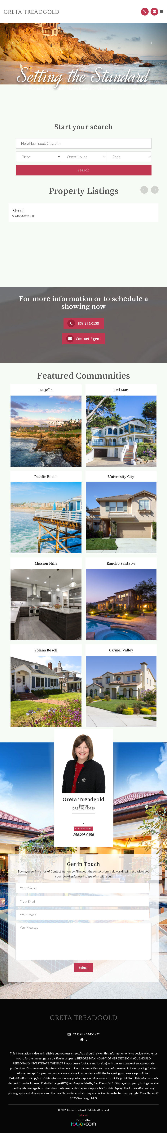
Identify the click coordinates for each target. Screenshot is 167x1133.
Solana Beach (46, 646)
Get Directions (83, 828)
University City (121, 473)
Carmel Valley (121, 646)
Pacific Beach (46, 473)
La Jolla (46, 386)
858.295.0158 (88, 323)
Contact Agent (88, 339)
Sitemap (83, 1115)
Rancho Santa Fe (121, 559)
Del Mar (121, 386)
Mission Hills (46, 559)
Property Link (19, 205)
